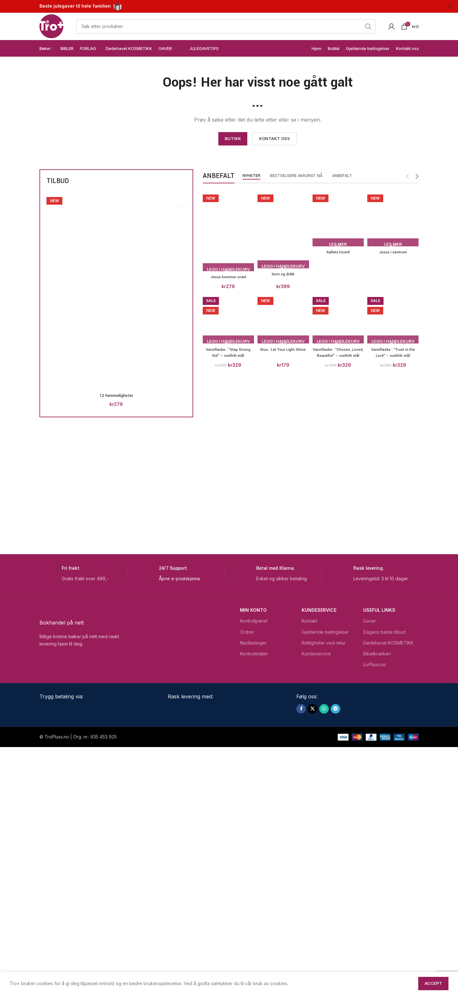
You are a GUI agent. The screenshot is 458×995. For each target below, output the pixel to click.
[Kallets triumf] (338, 428)
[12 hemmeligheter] (116, 291)
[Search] (226, 26)
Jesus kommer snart (227, 274)
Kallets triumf (338, 673)
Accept (433, 983)
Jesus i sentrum (394, 673)
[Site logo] (51, 25)
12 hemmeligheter (116, 396)
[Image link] (96, 103)
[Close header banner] (450, 6)
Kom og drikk (283, 673)
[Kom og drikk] (282, 428)
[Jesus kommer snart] (227, 229)
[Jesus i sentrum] (394, 428)
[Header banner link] (219, 6)
